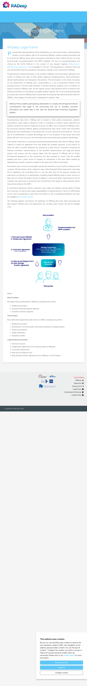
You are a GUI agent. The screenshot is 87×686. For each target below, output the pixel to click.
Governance (20, 14)
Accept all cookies (61, 662)
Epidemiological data (65, 14)
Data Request (21, 20)
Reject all (61, 667)
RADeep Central (39, 20)
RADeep (80, 380)
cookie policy (69, 655)
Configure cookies (61, 673)
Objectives (79, 383)
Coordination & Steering (74, 392)
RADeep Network (33, 14)
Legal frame (78, 389)
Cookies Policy (77, 395)
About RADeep (9, 14)
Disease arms (78, 386)
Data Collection (9, 20)
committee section (26, 241)
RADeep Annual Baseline (49, 14)
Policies (30, 20)
